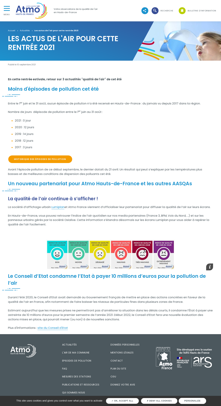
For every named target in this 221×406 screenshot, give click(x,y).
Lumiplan (57, 207)
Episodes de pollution (76, 360)
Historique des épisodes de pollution (40, 159)
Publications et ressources (80, 384)
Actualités (25, 30)
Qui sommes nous (73, 392)
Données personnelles (125, 344)
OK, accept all (122, 401)
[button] (162, 11)
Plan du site (118, 368)
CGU (113, 376)
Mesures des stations (76, 376)
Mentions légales (121, 352)
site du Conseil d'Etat (52, 328)
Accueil (11, 30)
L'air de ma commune (76, 352)
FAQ (64, 368)
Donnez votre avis (122, 384)
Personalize (192, 401)
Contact (116, 360)
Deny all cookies (159, 401)
